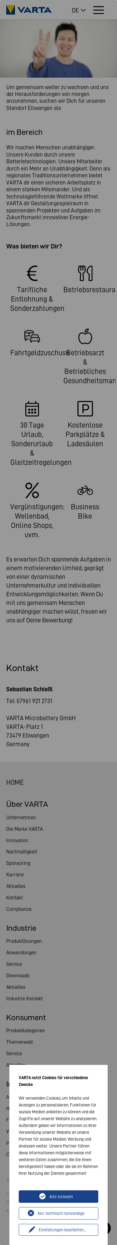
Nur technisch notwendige (61, 1213)
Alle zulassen (61, 1196)
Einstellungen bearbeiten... (62, 1229)
